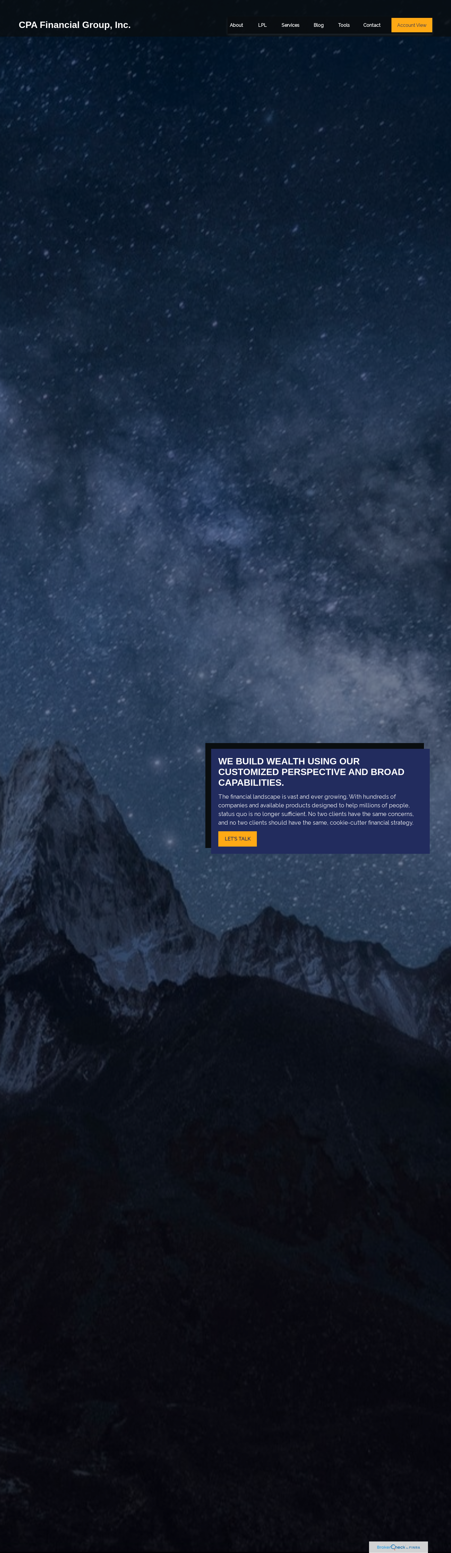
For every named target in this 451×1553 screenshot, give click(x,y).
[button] (236, 11)
